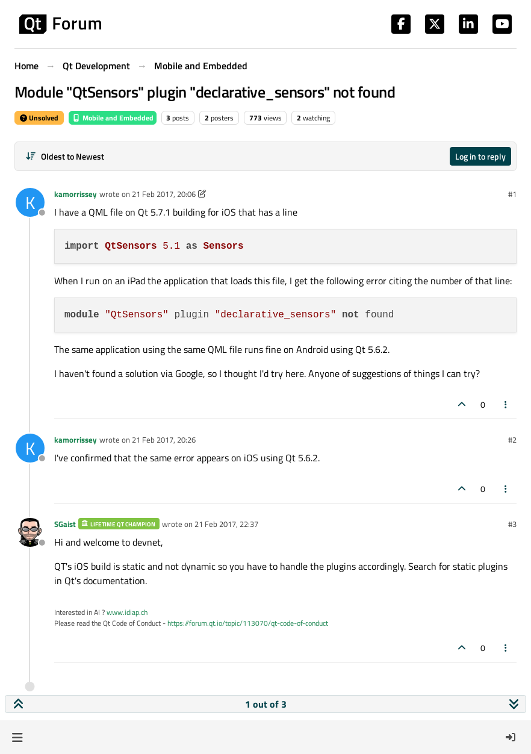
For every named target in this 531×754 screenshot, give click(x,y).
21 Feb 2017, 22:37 (226, 524)
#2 (512, 440)
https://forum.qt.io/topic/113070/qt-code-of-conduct (247, 623)
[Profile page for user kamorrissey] (30, 202)
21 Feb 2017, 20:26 (164, 440)
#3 (512, 524)
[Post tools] (506, 404)
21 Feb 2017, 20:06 (164, 194)
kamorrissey (75, 194)
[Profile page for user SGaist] (30, 532)
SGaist (65, 524)
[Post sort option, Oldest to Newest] (65, 156)
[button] (17, 737)
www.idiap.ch (127, 612)
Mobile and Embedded (113, 117)
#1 (512, 194)
